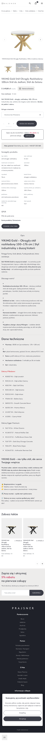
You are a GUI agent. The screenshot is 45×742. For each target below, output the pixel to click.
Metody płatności (22, 659)
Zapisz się (29, 136)
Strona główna (5, 11)
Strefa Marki (22, 679)
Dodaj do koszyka (27, 124)
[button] (30, 3)
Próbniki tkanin (23, 682)
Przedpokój (22, 629)
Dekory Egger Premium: (10, 423)
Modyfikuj (22, 713)
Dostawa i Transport (22, 649)
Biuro (22, 619)
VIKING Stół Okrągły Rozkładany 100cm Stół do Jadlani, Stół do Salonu (6, 545)
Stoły (20, 11)
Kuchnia (22, 625)
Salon (22, 632)
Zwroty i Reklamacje (22, 655)
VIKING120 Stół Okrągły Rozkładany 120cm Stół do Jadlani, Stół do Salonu (28, 545)
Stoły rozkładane (30, 11)
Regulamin (22, 652)
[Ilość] (9, 124)
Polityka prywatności (22, 645)
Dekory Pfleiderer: (8, 371)
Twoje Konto (22, 662)
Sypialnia (22, 635)
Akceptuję (22, 719)
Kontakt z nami (22, 675)
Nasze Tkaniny (22, 672)
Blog (22, 685)
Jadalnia (22, 622)
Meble (15, 11)
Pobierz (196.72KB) (10, 226)
